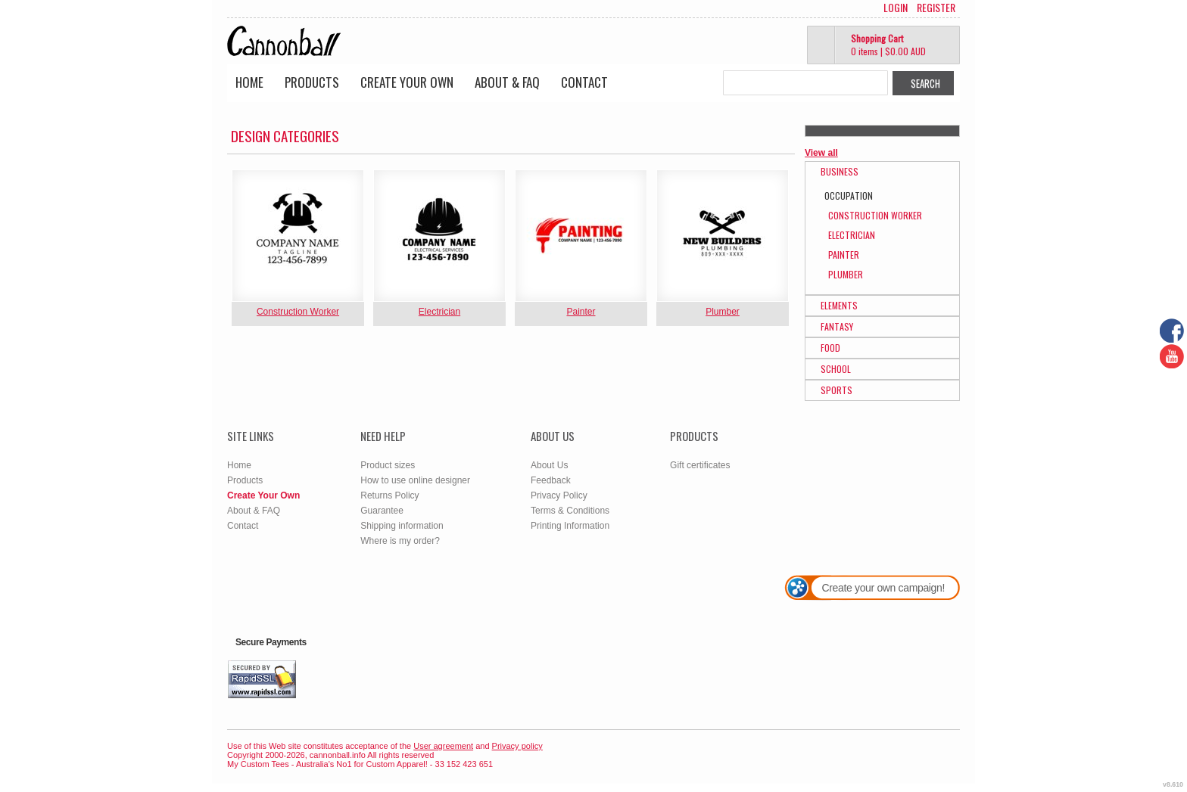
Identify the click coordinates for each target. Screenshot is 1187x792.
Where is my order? (400, 541)
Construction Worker (298, 311)
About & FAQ (507, 82)
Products (312, 82)
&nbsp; (298, 235)
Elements (839, 305)
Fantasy (837, 326)
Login (895, 7)
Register (936, 7)
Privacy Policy (559, 495)
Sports (836, 390)
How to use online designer (415, 480)
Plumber (723, 311)
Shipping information (401, 525)
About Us (549, 465)
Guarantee (381, 510)
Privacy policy (517, 745)
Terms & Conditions (570, 510)
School (836, 368)
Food (830, 347)
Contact (584, 82)
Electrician (439, 311)
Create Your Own (406, 82)
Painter (580, 311)
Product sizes (387, 465)
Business (839, 171)
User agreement (443, 745)
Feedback (551, 480)
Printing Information (570, 525)
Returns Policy (389, 495)
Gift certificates (700, 465)
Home (249, 82)
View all (821, 153)
